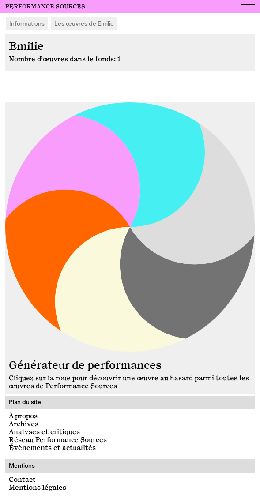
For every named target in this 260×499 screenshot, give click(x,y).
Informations (27, 23)
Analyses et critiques (44, 432)
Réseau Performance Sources (58, 440)
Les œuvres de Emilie (84, 23)
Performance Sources (45, 6)
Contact (22, 480)
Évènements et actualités (52, 448)
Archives (23, 424)
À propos (23, 416)
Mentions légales (37, 488)
